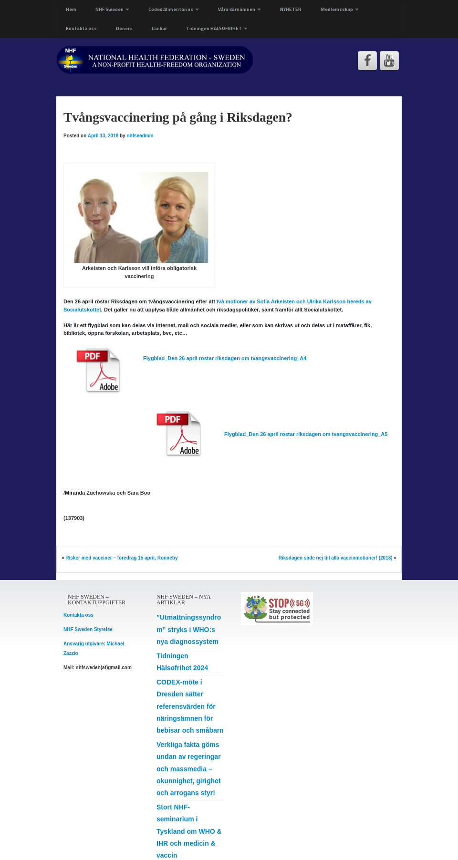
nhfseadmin (139, 135)
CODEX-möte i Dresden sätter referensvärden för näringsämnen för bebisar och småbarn (190, 706)
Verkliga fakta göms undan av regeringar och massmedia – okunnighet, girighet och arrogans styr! (188, 769)
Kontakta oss (81, 28)
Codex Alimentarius (173, 9)
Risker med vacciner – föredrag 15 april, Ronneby (121, 557)
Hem (71, 9)
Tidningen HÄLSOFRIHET (217, 28)
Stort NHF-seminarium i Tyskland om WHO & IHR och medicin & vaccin (189, 831)
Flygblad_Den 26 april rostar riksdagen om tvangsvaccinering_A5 (305, 434)
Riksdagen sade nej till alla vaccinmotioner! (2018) (336, 557)
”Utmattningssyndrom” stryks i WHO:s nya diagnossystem (188, 629)
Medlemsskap (340, 9)
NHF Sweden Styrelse (88, 629)
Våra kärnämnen (239, 9)
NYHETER (291, 9)
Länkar (159, 28)
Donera (124, 28)
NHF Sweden (112, 9)
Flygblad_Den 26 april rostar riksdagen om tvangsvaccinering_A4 (224, 358)
